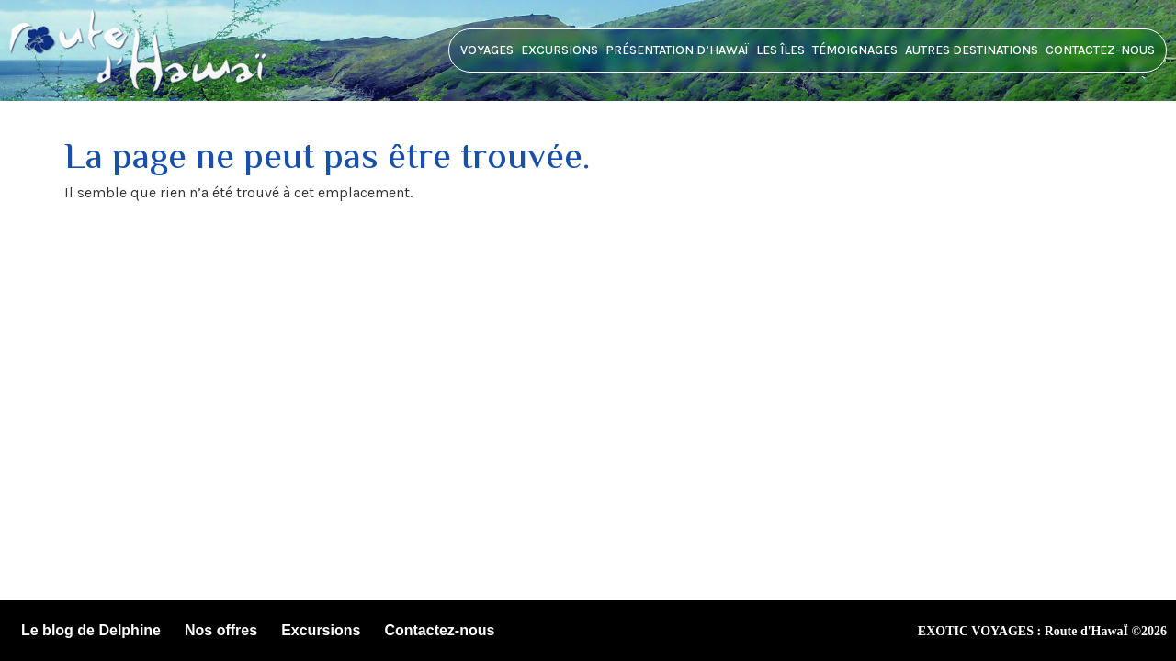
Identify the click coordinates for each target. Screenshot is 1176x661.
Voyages (487, 50)
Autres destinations (971, 50)
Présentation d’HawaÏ (677, 50)
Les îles (780, 50)
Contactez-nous (1100, 50)
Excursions (559, 50)
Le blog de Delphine (91, 630)
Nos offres (221, 630)
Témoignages (855, 50)
